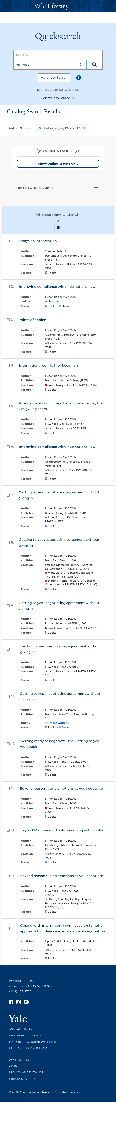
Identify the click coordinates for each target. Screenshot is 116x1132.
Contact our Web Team (28, 1048)
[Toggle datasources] (73, 98)
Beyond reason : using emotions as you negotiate (61, 788)
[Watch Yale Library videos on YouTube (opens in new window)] (26, 1002)
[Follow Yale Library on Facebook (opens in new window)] (11, 1002)
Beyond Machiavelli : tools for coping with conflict (63, 830)
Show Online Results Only (58, 163)
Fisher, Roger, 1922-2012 (58, 128)
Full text (53, 301)
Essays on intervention (37, 241)
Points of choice (32, 320)
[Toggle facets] (96, 187)
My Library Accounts (26, 1035)
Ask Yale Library (21, 1029)
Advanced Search (54, 77)
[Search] (58, 55)
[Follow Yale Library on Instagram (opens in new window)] (18, 1002)
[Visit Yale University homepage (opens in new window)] (17, 1017)
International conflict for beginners (49, 365)
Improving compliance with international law (57, 286)
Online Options (58, 722)
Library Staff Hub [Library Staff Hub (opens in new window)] (23, 1078)
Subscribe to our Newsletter (32, 1041)
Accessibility (19, 1059)
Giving (14, 1066)
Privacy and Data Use (26, 1072)
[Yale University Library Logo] (58, 6)
